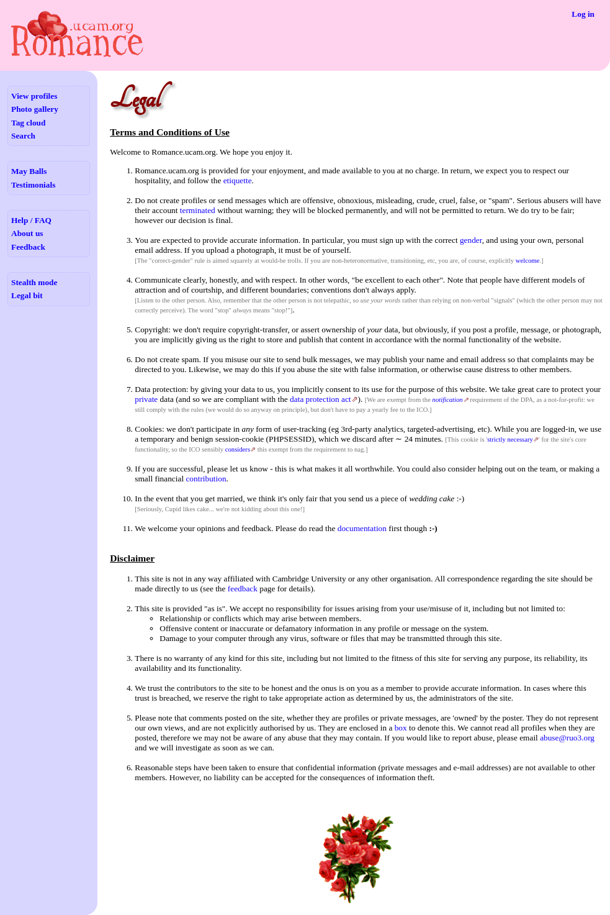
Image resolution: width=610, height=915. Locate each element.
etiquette (237, 180)
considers (237, 449)
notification (448, 399)
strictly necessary (510, 439)
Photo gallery (34, 109)
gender (471, 240)
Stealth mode (34, 282)
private (146, 399)
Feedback (28, 247)
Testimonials (33, 184)
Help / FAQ (31, 220)
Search (23, 135)
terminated (197, 210)
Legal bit (27, 295)
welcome (527, 260)
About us (27, 233)
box (401, 727)
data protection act (320, 399)
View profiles (34, 96)
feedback (243, 588)
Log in (583, 14)
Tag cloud (28, 122)
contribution (206, 478)
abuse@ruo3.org (567, 737)
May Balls (29, 171)
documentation (362, 528)
